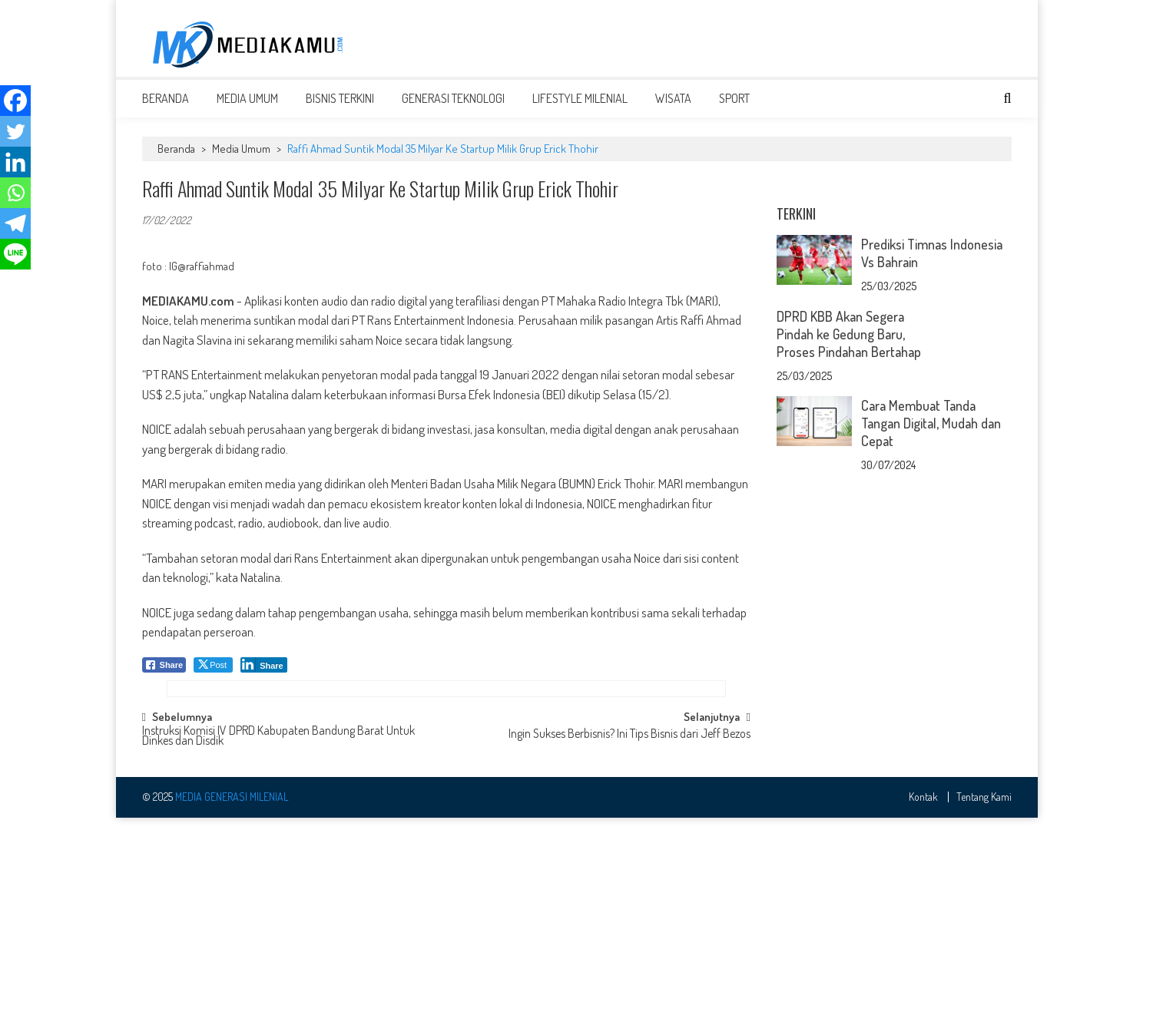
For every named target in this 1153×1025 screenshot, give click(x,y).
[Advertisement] (732, 43)
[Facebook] (15, 100)
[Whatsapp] (15, 192)
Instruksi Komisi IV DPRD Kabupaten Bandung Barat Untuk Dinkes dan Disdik (278, 945)
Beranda (165, 109)
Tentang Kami (984, 1005)
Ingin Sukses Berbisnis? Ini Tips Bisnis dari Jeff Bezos (629, 943)
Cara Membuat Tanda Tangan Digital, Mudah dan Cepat (931, 626)
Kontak (923, 1005)
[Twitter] (15, 131)
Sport (734, 109)
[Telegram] (15, 223)
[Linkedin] (15, 162)
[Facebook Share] (164, 675)
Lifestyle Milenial (580, 109)
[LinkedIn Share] (263, 675)
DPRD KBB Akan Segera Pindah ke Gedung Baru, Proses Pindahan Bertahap (849, 537)
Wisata (673, 109)
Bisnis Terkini (340, 109)
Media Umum (247, 109)
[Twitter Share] (213, 675)
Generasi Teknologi (453, 109)
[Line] (15, 254)
